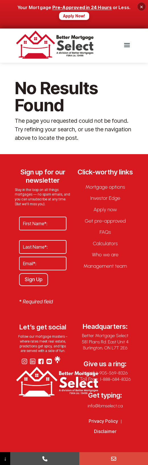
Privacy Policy (103, 421)
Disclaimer (105, 431)
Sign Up (33, 279)
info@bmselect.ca (105, 405)
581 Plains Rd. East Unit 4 (105, 342)
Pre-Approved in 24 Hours (82, 7)
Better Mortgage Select (105, 335)
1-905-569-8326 (112, 373)
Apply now (105, 210)
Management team (105, 266)
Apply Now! (74, 15)
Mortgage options (105, 187)
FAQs (105, 232)
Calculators (105, 244)
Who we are (105, 255)
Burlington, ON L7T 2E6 (105, 348)
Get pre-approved (105, 221)
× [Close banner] (141, 6)
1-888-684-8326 (115, 379)
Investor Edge (105, 198)
